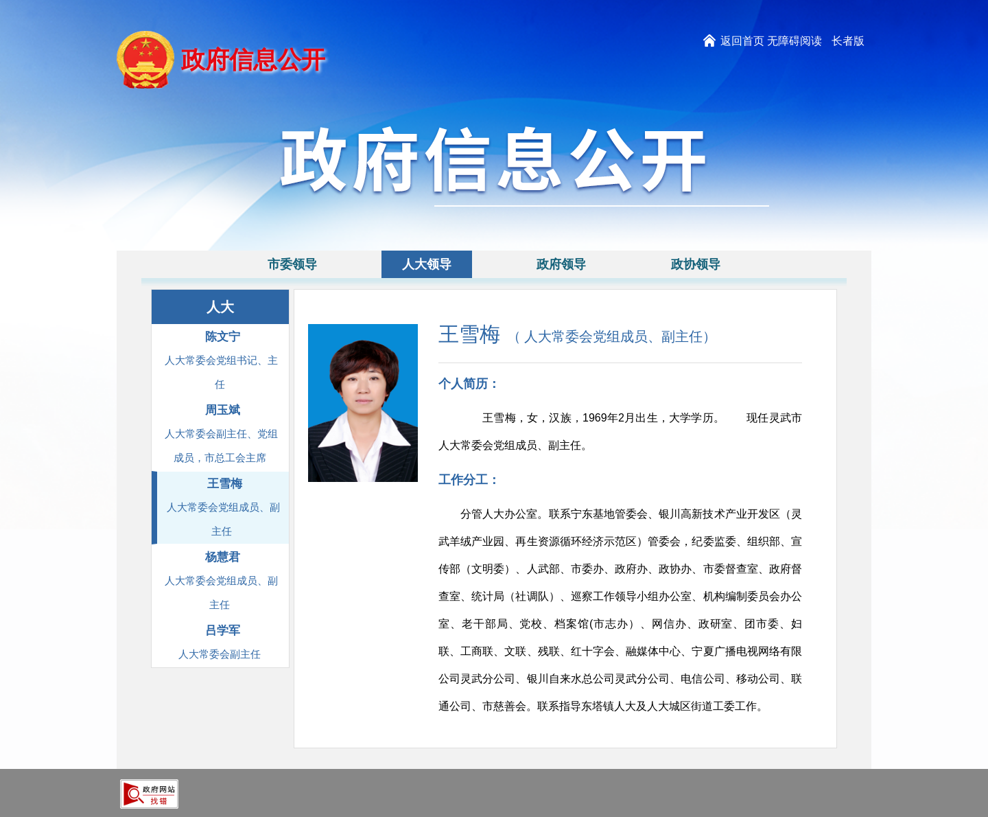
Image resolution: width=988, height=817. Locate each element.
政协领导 (695, 264)
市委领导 (292, 264)
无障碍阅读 (794, 41)
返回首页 (742, 41)
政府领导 (561, 264)
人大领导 (426, 264)
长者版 (848, 41)
